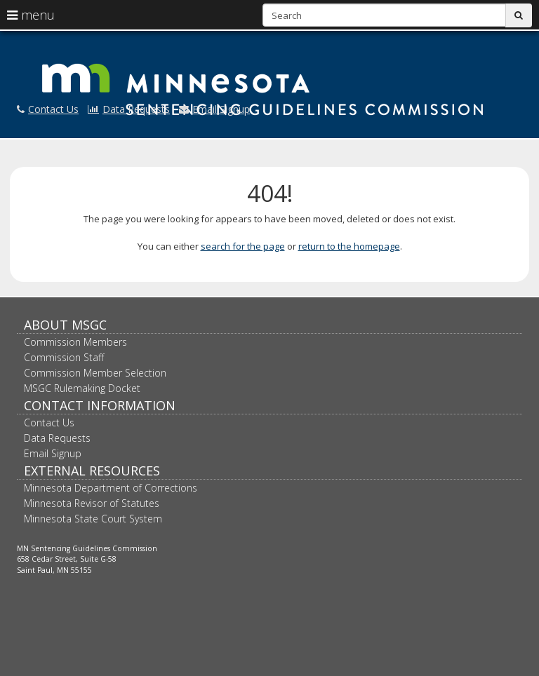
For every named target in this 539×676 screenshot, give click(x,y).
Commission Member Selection (95, 372)
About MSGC (65, 324)
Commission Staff (64, 357)
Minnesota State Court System (93, 518)
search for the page (243, 246)
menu (31, 14)
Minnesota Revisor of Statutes (91, 503)
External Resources (92, 470)
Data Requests (129, 109)
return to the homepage (349, 246)
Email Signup (214, 109)
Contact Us (48, 109)
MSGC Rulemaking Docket (82, 388)
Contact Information (99, 405)
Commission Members (75, 342)
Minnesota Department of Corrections (110, 487)
